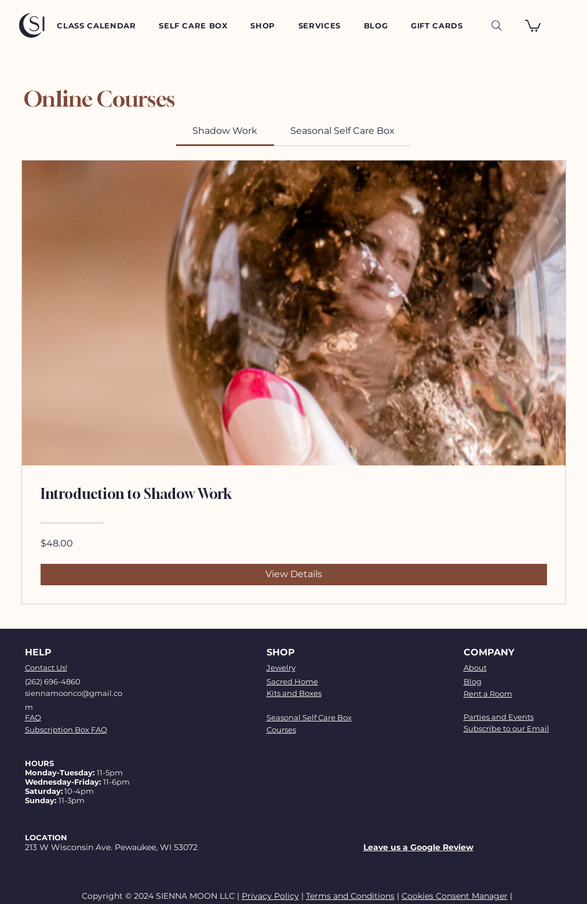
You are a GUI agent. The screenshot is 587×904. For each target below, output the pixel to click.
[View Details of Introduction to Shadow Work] (294, 574)
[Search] (496, 25)
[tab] (225, 131)
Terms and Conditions (350, 896)
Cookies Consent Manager (455, 896)
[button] (533, 25)
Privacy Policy (270, 896)
